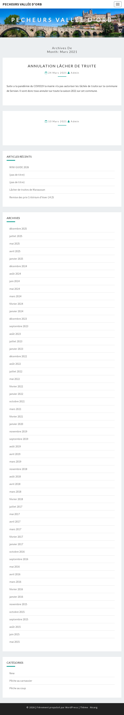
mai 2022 (14, 379)
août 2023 (15, 333)
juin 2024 (14, 281)
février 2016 (16, 589)
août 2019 (15, 446)
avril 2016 (14, 574)
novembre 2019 (18, 431)
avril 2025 (14, 251)
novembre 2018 (18, 469)
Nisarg (94, 707)
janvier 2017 (16, 544)
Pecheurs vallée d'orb (22, 4)
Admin (75, 72)
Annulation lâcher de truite (62, 66)
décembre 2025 (18, 228)
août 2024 (15, 273)
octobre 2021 (17, 401)
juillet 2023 (15, 341)
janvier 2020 (16, 424)
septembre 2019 (18, 439)
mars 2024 (15, 296)
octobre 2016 (17, 551)
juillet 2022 (15, 371)
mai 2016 (14, 566)
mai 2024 (14, 288)
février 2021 (16, 416)
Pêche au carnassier (20, 680)
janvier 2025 (16, 258)
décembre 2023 (18, 318)
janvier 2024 (16, 311)
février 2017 (16, 536)
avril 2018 (14, 484)
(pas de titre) (16, 174)
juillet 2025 (15, 236)
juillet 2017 (15, 506)
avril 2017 (14, 521)
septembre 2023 (18, 326)
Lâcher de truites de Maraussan (27, 189)
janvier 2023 (16, 348)
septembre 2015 (18, 619)
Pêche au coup (17, 688)
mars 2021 (15, 409)
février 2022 (16, 386)
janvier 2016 (16, 596)
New (11, 673)
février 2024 (16, 303)
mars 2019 (15, 461)
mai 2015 (14, 641)
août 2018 (15, 476)
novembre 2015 (18, 604)
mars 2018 (15, 491)
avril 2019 (14, 454)
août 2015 (15, 626)
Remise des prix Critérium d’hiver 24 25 (31, 197)
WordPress (71, 707)
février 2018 (16, 499)
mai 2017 (14, 514)
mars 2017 (15, 529)
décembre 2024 (18, 266)
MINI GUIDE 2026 (19, 167)
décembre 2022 (18, 356)
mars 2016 (15, 581)
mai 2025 (14, 243)
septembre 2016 (18, 559)
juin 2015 (14, 634)
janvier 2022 (16, 394)
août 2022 (15, 363)
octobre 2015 (17, 611)
